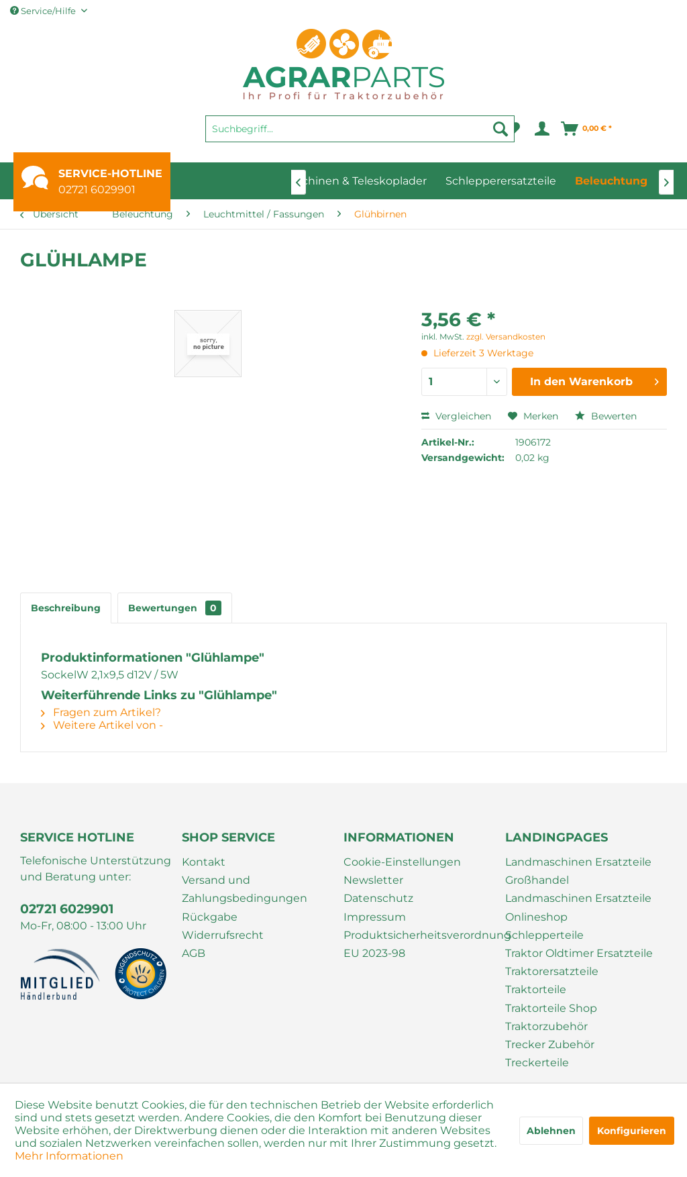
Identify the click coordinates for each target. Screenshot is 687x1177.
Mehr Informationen (69, 1155)
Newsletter (373, 880)
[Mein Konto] (541, 128)
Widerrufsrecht (223, 935)
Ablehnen (551, 1131)
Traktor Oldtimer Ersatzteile (579, 953)
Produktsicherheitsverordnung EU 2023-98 (421, 944)
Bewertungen (174, 608)
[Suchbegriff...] (360, 128)
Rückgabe (209, 917)
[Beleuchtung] (611, 181)
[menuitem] (360, 134)
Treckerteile (537, 1062)
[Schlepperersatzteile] (501, 181)
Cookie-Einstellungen (402, 862)
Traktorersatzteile (551, 971)
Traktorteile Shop (551, 1008)
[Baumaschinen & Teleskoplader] (342, 181)
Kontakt (203, 862)
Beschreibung (66, 608)
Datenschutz (378, 898)
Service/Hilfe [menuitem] (44, 10)
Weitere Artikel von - (102, 725)
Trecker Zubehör (549, 1044)
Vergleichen (456, 416)
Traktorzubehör (546, 1026)
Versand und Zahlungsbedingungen (244, 889)
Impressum (375, 917)
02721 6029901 (97, 189)
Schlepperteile (544, 935)
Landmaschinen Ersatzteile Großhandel (578, 871)
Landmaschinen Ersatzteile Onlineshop (578, 907)
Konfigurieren (631, 1131)
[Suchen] (500, 128)
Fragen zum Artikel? (101, 712)
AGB (193, 953)
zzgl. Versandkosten (505, 336)
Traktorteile (535, 989)
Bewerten (606, 416)
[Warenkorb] (587, 128)
